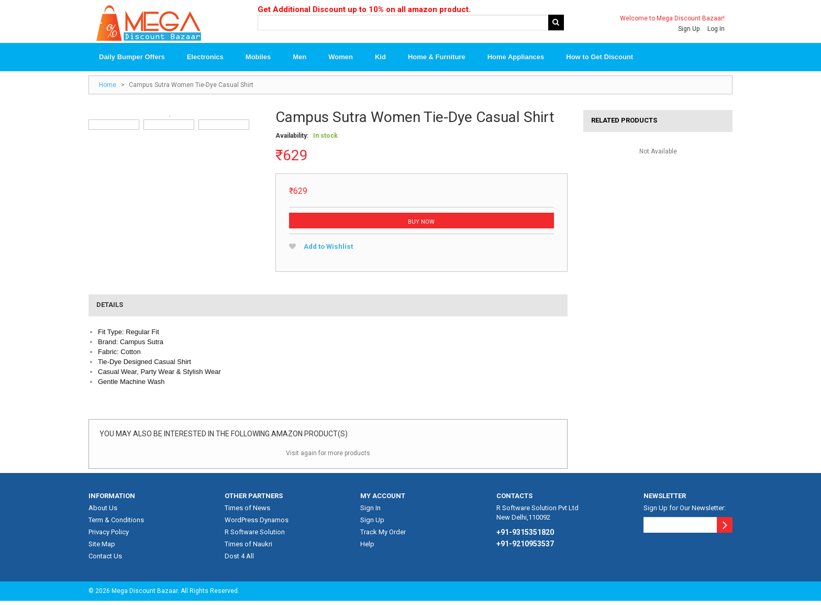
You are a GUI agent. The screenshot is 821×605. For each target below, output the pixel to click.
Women (340, 60)
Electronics (205, 60)
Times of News (247, 511)
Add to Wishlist (326, 250)
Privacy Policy (108, 536)
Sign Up (689, 28)
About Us (102, 511)
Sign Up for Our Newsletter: (685, 511)
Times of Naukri (248, 548)
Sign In (370, 511)
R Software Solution (255, 536)
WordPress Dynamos (257, 523)
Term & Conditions (116, 523)
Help (367, 548)
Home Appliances (516, 60)
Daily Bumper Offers (132, 60)
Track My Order (383, 536)
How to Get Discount (599, 60)
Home (107, 88)
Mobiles (258, 60)
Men (299, 60)
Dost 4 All (239, 560)
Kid (380, 60)
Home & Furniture (436, 60)
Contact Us (105, 560)
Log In (716, 28)
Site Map (101, 548)
